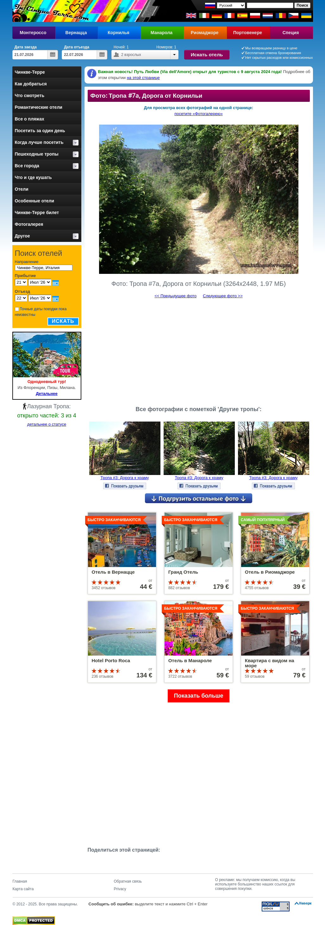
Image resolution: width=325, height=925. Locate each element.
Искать (63, 321)
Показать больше (198, 696)
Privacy (120, 889)
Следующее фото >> (223, 295)
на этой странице (143, 77)
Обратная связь (128, 881)
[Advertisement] (199, 349)
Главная (20, 881)
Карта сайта (23, 889)
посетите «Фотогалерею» (198, 113)
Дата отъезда (76, 47)
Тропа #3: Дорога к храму (124, 477)
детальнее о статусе (46, 424)
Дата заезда (26, 47)
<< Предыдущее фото (175, 295)
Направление (27, 262)
